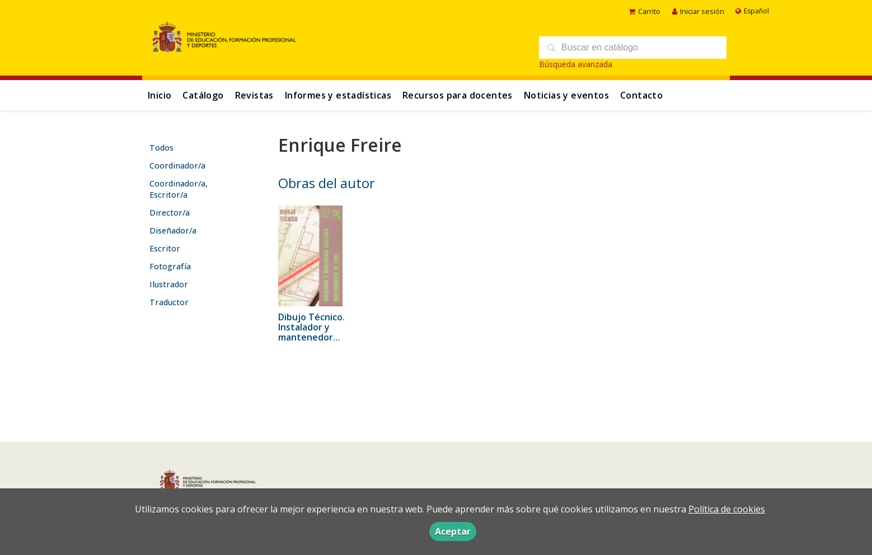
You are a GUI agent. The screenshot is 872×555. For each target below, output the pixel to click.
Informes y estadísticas (338, 95)
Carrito (644, 11)
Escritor (164, 248)
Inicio (159, 95)
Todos (161, 147)
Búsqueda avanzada (575, 64)
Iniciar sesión (698, 11)
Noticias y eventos (566, 95)
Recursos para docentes (457, 95)
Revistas (254, 95)
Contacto (641, 95)
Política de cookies (726, 509)
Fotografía (170, 266)
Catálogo (202, 95)
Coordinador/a (177, 165)
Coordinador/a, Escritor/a (178, 189)
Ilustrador (168, 284)
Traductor (169, 302)
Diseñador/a (172, 230)
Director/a (169, 212)
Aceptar (453, 531)
